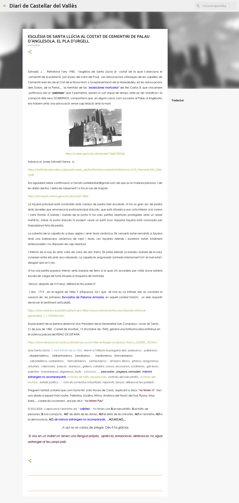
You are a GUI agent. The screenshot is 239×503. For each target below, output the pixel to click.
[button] (30, 52)
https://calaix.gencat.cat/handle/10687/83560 (95, 153)
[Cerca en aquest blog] (218, 6)
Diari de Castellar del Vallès (43, 6)
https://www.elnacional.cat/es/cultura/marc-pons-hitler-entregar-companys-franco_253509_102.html (92, 342)
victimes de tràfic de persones (87, 377)
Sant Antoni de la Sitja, (68, 350)
